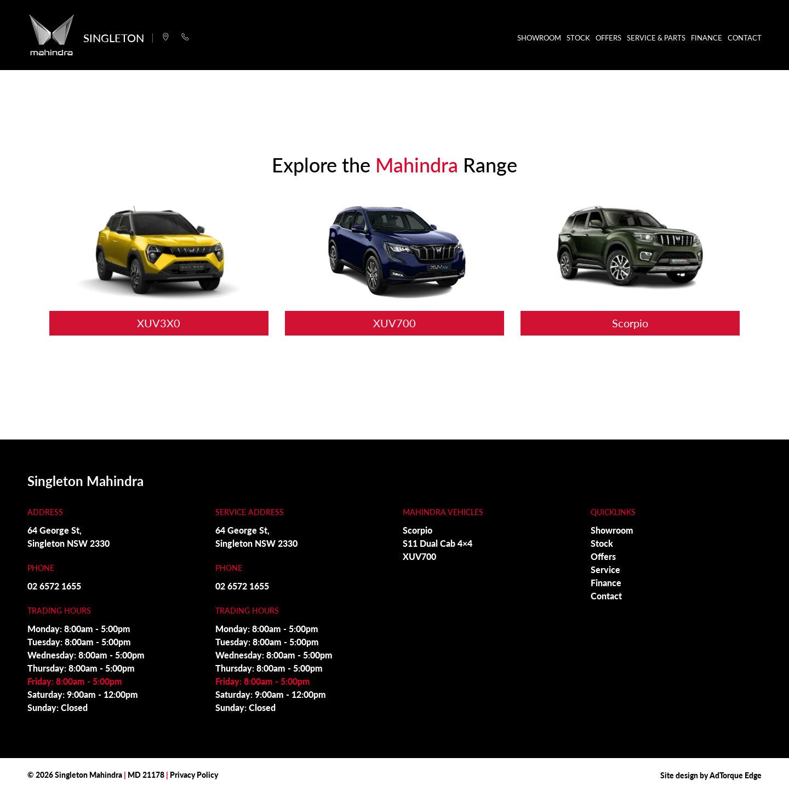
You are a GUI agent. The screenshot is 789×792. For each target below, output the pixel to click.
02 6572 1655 (54, 586)
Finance (706, 37)
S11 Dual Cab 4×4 (437, 543)
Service (605, 569)
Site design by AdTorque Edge (711, 775)
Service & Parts (656, 37)
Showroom (539, 37)
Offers (608, 37)
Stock (578, 37)
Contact (745, 37)
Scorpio (417, 530)
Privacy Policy (194, 774)
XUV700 (419, 556)
